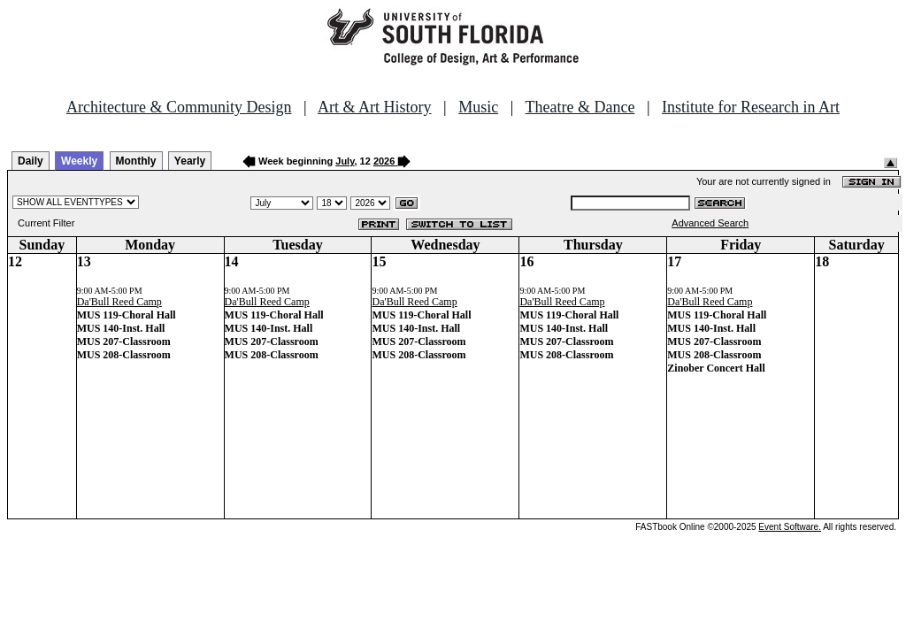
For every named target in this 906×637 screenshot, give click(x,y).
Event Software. (789, 527)
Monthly (136, 161)
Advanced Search (710, 223)
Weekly (79, 161)
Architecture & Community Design (178, 107)
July (344, 161)
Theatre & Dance (579, 107)
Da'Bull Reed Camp (119, 301)
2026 (384, 161)
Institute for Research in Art (751, 107)
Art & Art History (375, 107)
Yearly (189, 161)
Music (478, 107)
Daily (30, 161)
